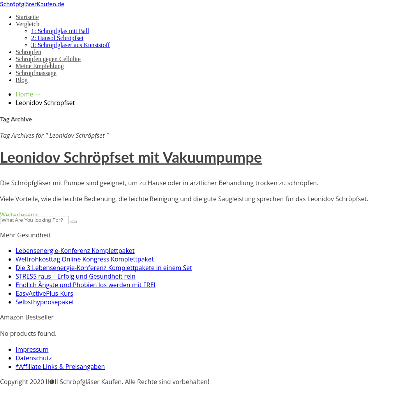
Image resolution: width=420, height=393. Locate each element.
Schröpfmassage (36, 73)
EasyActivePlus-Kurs (44, 293)
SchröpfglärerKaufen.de (32, 3)
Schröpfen (28, 52)
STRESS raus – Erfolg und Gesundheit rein (76, 276)
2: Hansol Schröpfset (57, 38)
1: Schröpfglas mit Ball (60, 31)
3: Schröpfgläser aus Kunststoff (70, 45)
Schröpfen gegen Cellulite (48, 59)
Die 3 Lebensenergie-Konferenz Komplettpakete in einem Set (104, 267)
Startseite (27, 17)
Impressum (32, 349)
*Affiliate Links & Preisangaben (60, 366)
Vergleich (27, 24)
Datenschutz (34, 358)
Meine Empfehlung (40, 66)
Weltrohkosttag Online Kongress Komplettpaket (85, 259)
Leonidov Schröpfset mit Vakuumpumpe (131, 157)
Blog (22, 80)
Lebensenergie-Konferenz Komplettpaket (75, 250)
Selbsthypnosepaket (45, 302)
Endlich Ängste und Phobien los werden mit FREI (85, 285)
